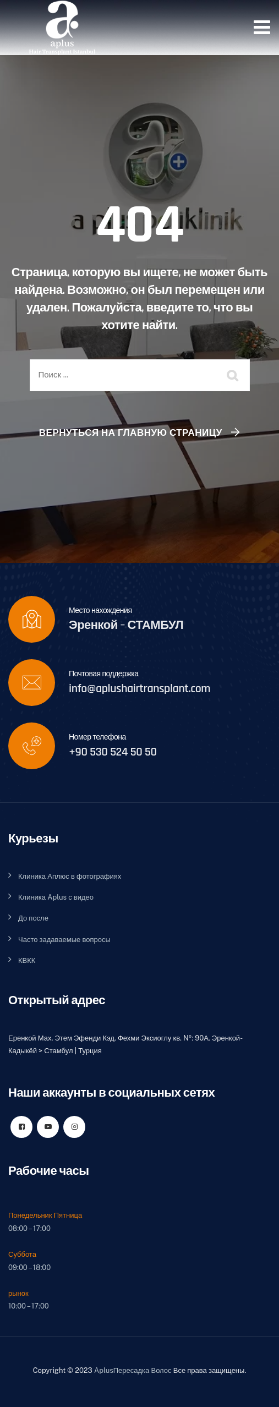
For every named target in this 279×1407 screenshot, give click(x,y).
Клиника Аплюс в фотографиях (69, 876)
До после (33, 918)
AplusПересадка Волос (133, 1370)
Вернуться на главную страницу (130, 432)
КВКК (26, 960)
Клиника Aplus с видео (56, 897)
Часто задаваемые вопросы (64, 939)
